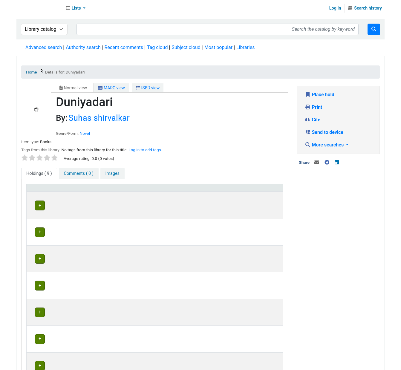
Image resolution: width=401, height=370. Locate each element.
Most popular (218, 47)
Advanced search (43, 47)
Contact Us (60, 364)
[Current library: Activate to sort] (124, 191)
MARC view (111, 87)
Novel (85, 133)
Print (313, 107)
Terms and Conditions (136, 364)
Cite (313, 120)
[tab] (79, 174)
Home (31, 72)
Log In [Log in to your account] (335, 8)
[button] (75, 8)
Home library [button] (178, 190)
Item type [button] (39, 190)
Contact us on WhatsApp (251, 364)
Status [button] (244, 190)
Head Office (103, 204)
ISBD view (148, 87)
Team (82, 364)
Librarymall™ (39, 8)
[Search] (374, 29)
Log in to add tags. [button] (145, 149)
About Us (35, 364)
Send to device (324, 132)
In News (100, 364)
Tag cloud (157, 47)
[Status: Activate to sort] (259, 191)
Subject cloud (186, 47)
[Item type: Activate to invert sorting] (56, 191)
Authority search (83, 47)
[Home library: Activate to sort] (199, 191)
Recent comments (123, 47)
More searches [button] (325, 145)
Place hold (319, 94)
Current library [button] (103, 190)
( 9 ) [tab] (39, 173)
